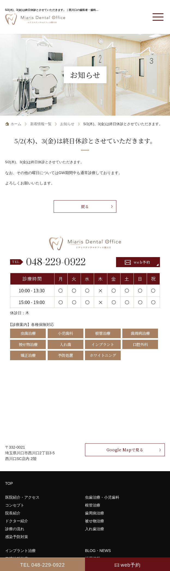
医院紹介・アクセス (22, 497)
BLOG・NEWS (98, 550)
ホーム (16, 124)
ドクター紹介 (16, 521)
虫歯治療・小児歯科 (102, 497)
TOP (9, 483)
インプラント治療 (20, 550)
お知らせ (67, 124)
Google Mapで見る (125, 449)
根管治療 (102, 333)
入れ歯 (65, 344)
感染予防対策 (16, 537)
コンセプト (14, 505)
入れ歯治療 (94, 529)
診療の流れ (14, 529)
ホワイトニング (103, 355)
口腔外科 (140, 344)
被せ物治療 (28, 344)
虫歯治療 (28, 333)
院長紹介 (12, 513)
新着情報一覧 (40, 124)
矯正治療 (28, 355)
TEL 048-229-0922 (42, 565)
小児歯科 (65, 333)
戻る (85, 206)
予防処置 (65, 355)
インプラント (102, 344)
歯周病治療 (140, 333)
